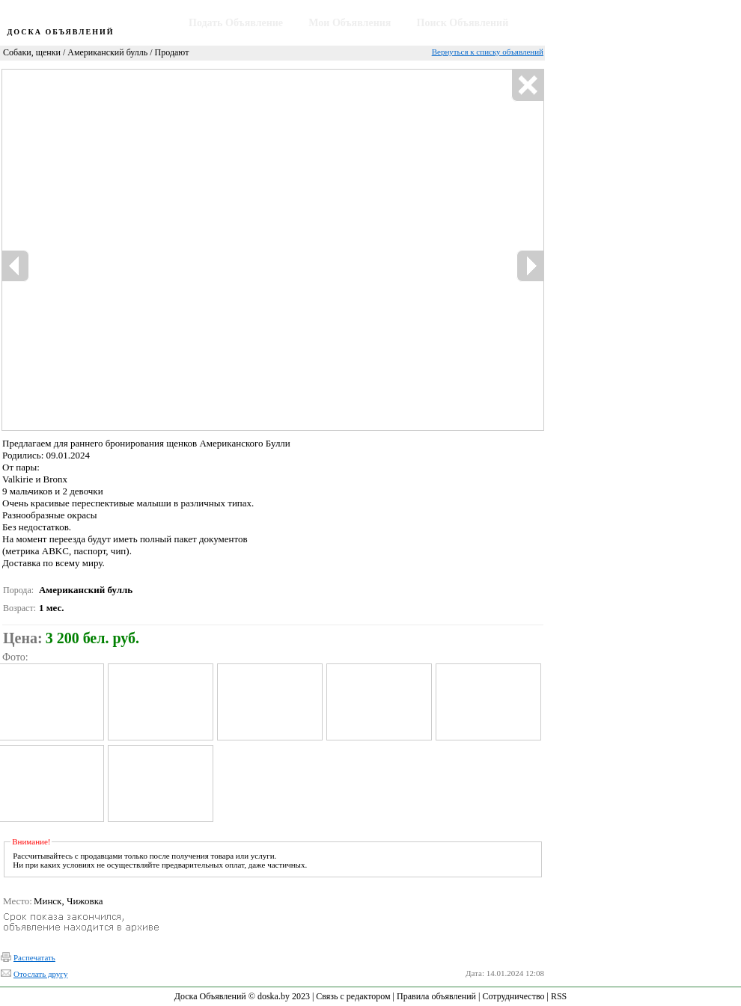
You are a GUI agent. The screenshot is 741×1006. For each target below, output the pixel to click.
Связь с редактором (353, 996)
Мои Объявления (349, 22)
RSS (559, 996)
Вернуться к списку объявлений (487, 51)
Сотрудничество (513, 996)
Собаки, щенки (32, 52)
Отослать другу (40, 973)
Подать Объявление (236, 22)
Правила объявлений (436, 996)
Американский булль (107, 52)
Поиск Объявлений (463, 22)
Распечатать (34, 957)
